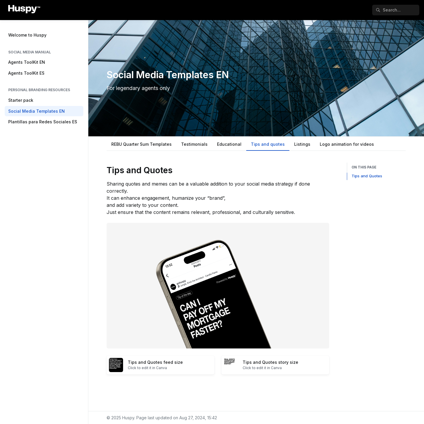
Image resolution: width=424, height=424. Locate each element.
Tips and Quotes (367, 175)
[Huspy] (24, 10)
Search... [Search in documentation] (388, 9)
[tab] (141, 145)
